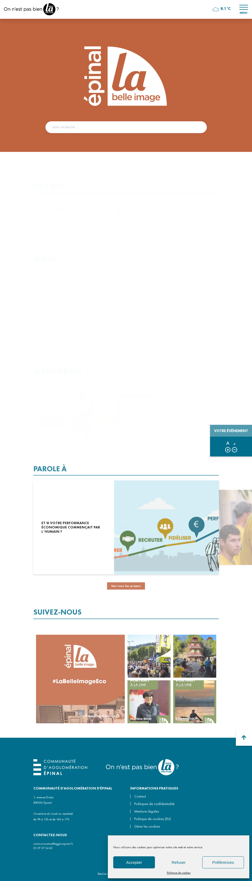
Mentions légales (146, 811)
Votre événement (231, 430)
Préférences (223, 862)
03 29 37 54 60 (42, 848)
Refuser (179, 862)
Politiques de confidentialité (154, 804)
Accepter (134, 862)
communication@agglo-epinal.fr (53, 844)
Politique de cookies (179, 872)
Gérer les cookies (147, 826)
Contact (140, 796)
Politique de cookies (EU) (152, 819)
